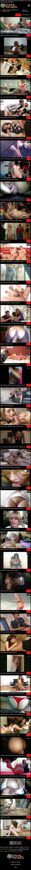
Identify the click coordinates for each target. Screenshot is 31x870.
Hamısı (18, 15)
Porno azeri (28, 0)
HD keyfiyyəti (26, 15)
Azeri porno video (4, 847)
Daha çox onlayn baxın (25, 10)
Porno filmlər (15, 862)
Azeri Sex (17, 0)
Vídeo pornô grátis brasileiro (16, 847)
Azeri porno (11, 0)
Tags (15, 867)
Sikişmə (22, 0)
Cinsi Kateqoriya (16, 864)
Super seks (4, 2)
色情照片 (21, 851)
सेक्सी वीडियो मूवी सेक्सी (24, 849)
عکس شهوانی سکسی (5, 851)
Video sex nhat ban (13, 849)
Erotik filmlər (10, 2)
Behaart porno (14, 851)
